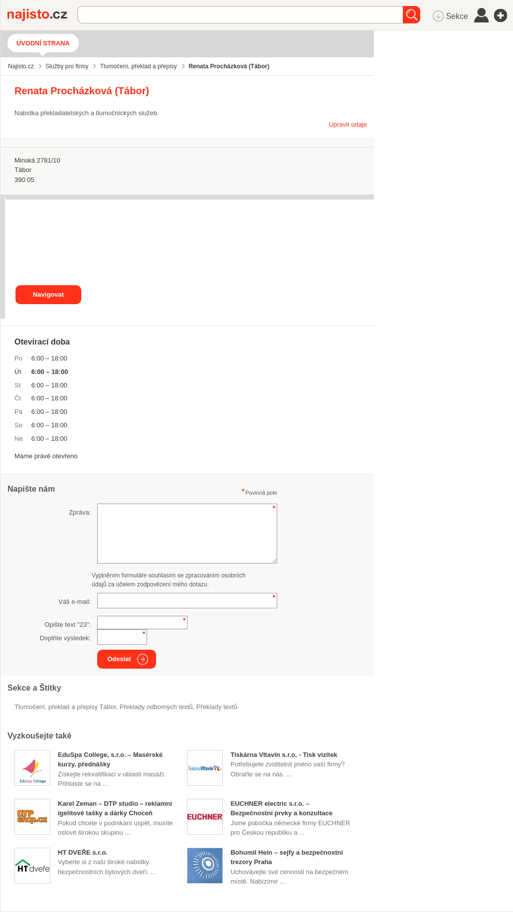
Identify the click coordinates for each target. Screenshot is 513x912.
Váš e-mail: (74, 601)
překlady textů (216, 707)
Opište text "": (67, 624)
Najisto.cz (42, 14)
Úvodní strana (43, 43)
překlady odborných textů (156, 707)
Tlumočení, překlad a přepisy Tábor (65, 707)
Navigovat (48, 294)
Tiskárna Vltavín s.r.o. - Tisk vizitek (283, 754)
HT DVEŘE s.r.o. (83, 852)
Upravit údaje (348, 124)
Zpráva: (80, 512)
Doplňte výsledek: (65, 638)
